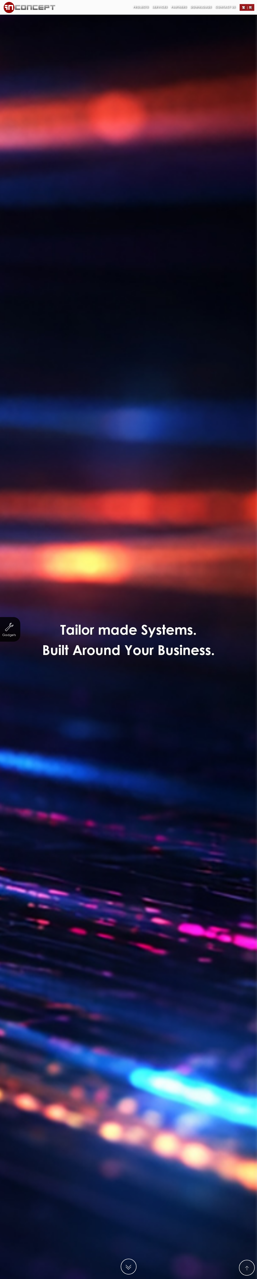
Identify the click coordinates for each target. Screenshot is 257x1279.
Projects (141, 7)
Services (159, 7)
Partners (179, 7)
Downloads (201, 7)
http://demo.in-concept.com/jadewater (154, 1262)
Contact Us (225, 7)
